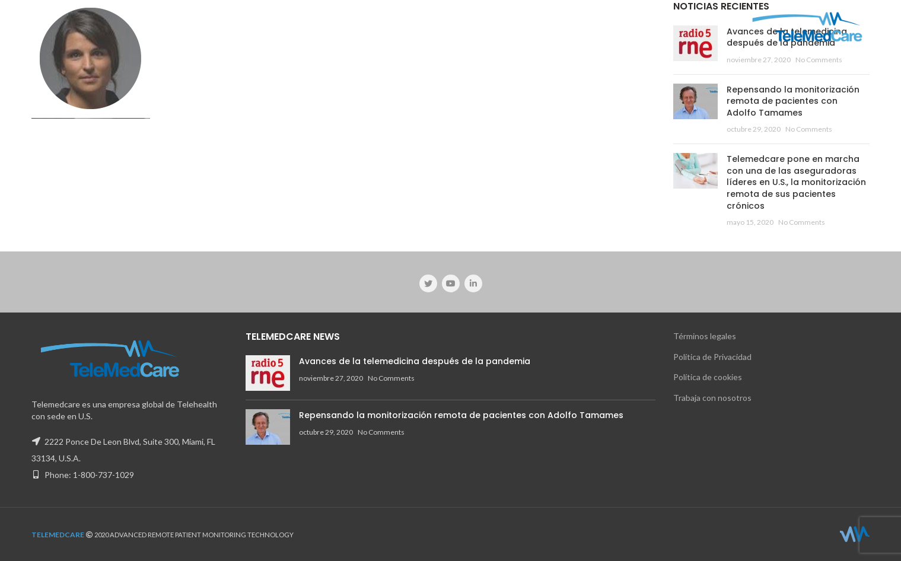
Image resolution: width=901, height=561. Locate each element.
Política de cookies (707, 377)
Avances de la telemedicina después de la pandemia (414, 361)
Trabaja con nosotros (712, 398)
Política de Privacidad (712, 357)
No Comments (818, 59)
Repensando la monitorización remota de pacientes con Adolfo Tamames (793, 101)
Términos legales (704, 336)
